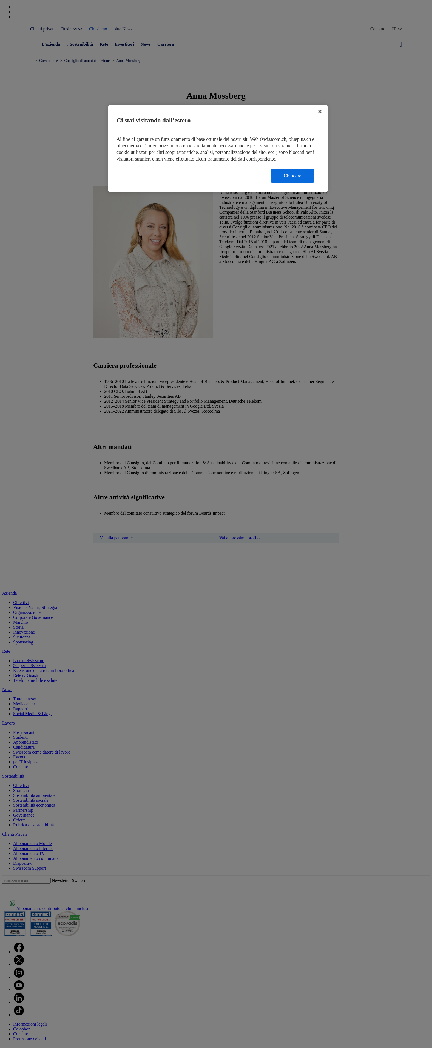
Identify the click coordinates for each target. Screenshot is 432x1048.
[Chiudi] (320, 111)
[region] (218, 148)
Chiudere (292, 176)
